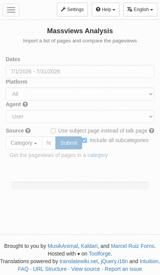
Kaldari (89, 246)
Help (105, 9)
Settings (72, 9)
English (140, 9)
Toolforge (100, 254)
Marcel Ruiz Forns (132, 246)
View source (85, 269)
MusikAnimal (63, 246)
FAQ (23, 269)
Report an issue (123, 269)
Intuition (149, 261)
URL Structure (50, 269)
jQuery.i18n (114, 261)
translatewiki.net (79, 261)
